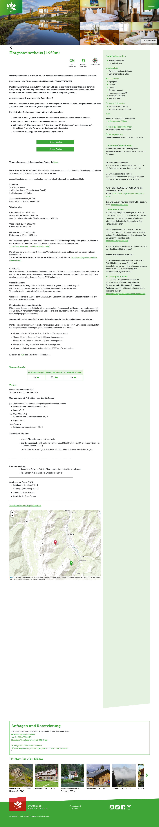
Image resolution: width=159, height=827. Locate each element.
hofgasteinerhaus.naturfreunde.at (26, 746)
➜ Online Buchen (55, 142)
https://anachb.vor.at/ (119, 205)
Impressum (35, 816)
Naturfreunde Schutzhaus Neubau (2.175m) (21, 778)
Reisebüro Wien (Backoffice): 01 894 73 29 (29, 740)
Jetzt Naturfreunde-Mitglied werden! (25, 506)
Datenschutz (45, 816)
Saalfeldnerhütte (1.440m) (98, 776)
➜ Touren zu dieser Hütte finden (119, 127)
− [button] (12, 515)
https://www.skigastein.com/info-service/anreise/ (30, 246)
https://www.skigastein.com (117, 241)
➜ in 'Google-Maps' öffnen (116, 121)
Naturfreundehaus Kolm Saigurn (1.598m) (72, 778)
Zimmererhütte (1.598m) (46, 776)
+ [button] (12, 512)
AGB (23, 355)
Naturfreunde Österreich (20, 816)
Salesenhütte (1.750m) (124, 776)
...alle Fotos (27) (149, 41)
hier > (55, 162)
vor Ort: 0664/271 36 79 (21, 737)
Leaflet (12, 577)
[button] (147, 778)
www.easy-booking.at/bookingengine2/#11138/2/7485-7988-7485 (39, 748)
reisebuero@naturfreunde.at (23, 734)
